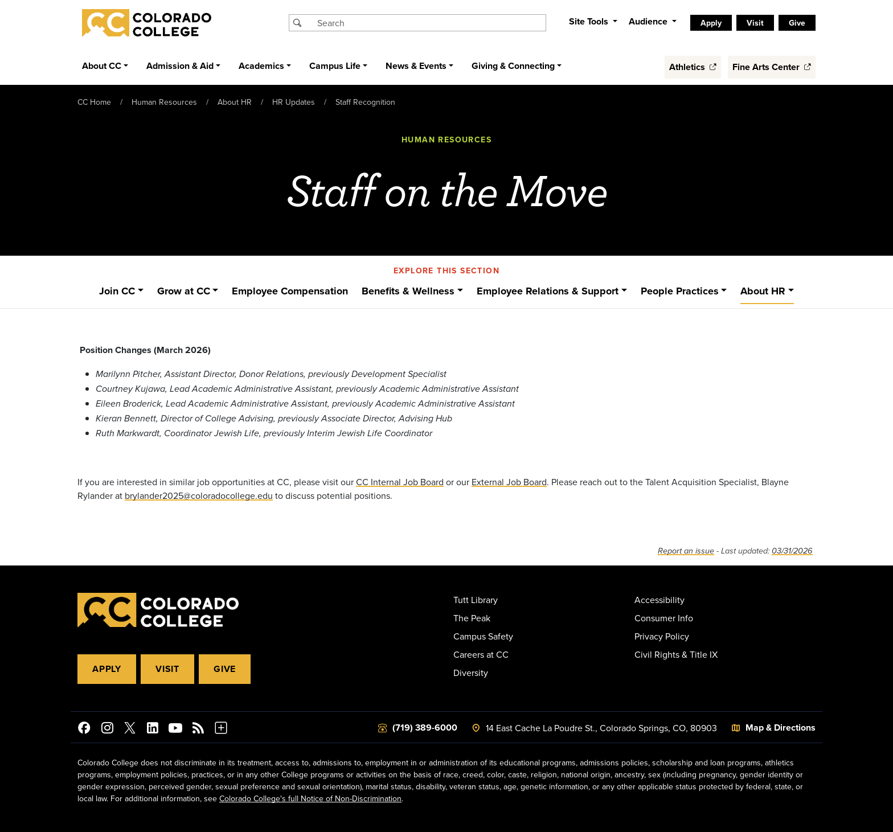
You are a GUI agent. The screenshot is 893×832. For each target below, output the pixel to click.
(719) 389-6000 (424, 727)
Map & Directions (780, 727)
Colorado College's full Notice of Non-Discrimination (310, 798)
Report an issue (686, 551)
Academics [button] (261, 65)
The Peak (471, 618)
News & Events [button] (416, 65)
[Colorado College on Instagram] (107, 729)
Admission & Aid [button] (180, 65)
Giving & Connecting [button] (513, 65)
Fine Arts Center (771, 66)
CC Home (94, 102)
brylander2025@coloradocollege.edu (199, 495)
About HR (235, 102)
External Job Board (509, 482)
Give (797, 22)
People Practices (680, 291)
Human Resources (164, 102)
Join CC (117, 291)
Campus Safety (483, 636)
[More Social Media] (221, 729)
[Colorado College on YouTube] (175, 729)
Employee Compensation (290, 291)
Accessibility (659, 599)
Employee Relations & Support (547, 291)
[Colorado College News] (198, 729)
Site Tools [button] (590, 21)
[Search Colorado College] (430, 22)
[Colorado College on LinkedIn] (152, 729)
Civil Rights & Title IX (676, 654)
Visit (755, 22)
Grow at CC (183, 291)
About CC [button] (101, 65)
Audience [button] (649, 21)
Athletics (692, 66)
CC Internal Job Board (400, 482)
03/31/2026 (792, 551)
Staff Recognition (365, 102)
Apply (711, 22)
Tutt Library (475, 599)
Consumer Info (663, 618)
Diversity (470, 672)
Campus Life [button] (335, 65)
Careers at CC (481, 654)
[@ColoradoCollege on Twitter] (130, 729)
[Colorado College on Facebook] (84, 729)
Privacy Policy (661, 636)
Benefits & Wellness (408, 291)
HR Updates (293, 102)
